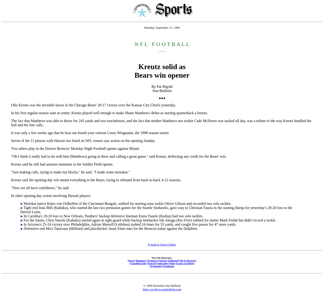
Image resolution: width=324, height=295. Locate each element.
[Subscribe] (162, 263)
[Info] (172, 263)
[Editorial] (173, 260)
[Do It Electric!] (187, 260)
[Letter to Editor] (185, 263)
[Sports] (163, 260)
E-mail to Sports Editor (162, 244)
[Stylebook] (156, 266)
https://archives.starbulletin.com (162, 289)
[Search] (151, 263)
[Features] (152, 260)
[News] (131, 260)
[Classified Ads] (138, 263)
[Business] (141, 260)
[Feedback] (168, 266)
